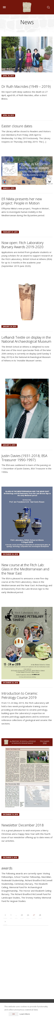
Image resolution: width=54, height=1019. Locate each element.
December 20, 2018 (10, 554)
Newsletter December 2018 (22, 825)
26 (28, 915)
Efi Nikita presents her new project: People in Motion (21, 200)
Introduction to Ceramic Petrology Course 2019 (19, 695)
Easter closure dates (16, 126)
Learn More (25, 1014)
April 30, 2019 (8, 76)
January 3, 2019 (9, 445)
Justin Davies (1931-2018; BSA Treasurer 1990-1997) (24, 457)
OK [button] (13, 1014)
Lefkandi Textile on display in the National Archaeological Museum (26, 339)
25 (22, 915)
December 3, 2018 (10, 857)
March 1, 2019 (8, 188)
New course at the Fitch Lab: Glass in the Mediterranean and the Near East (25, 569)
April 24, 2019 (8, 115)
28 (40, 915)
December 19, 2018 (10, 814)
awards (6, 868)
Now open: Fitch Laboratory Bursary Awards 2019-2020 (22, 244)
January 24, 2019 (9, 326)
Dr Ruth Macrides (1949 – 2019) (26, 86)
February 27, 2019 (10, 232)
